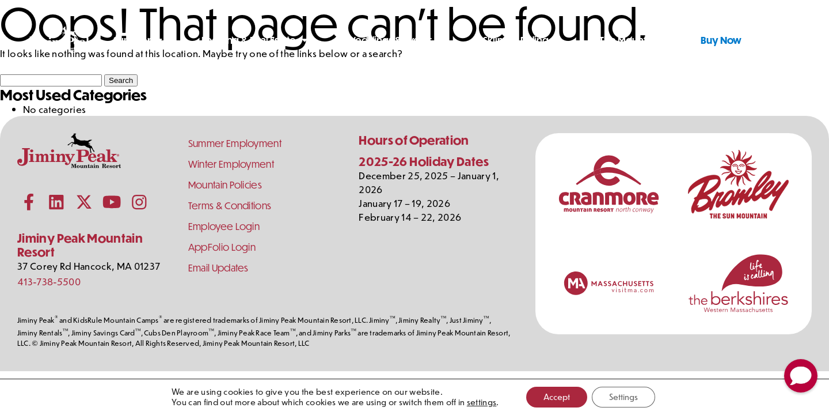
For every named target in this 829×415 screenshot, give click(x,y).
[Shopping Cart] (794, 40)
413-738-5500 (49, 281)
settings (482, 402)
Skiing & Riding (516, 40)
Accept (556, 396)
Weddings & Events (389, 40)
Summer (132, 40)
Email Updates (218, 268)
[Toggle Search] (765, 40)
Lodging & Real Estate (248, 40)
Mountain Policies (225, 185)
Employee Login (224, 226)
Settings (623, 396)
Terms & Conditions (230, 205)
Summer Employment (235, 143)
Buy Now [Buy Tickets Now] (721, 40)
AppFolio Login (222, 247)
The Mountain (629, 40)
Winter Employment (231, 164)
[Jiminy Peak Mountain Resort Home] (61, 40)
